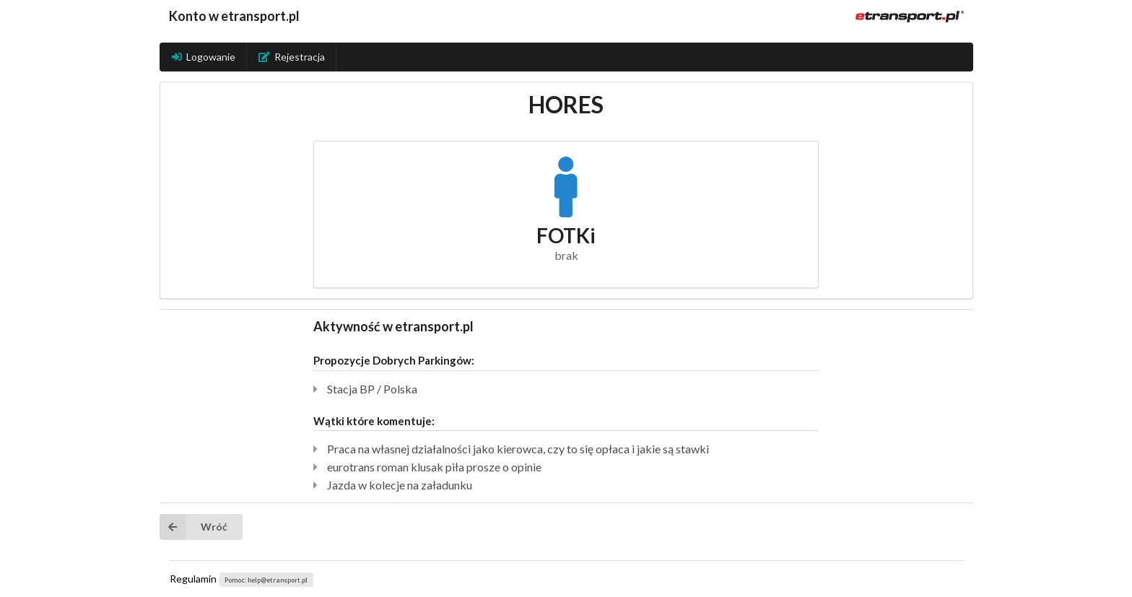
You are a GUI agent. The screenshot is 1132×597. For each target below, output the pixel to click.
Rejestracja (291, 57)
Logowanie (203, 57)
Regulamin (193, 578)
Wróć (193, 527)
